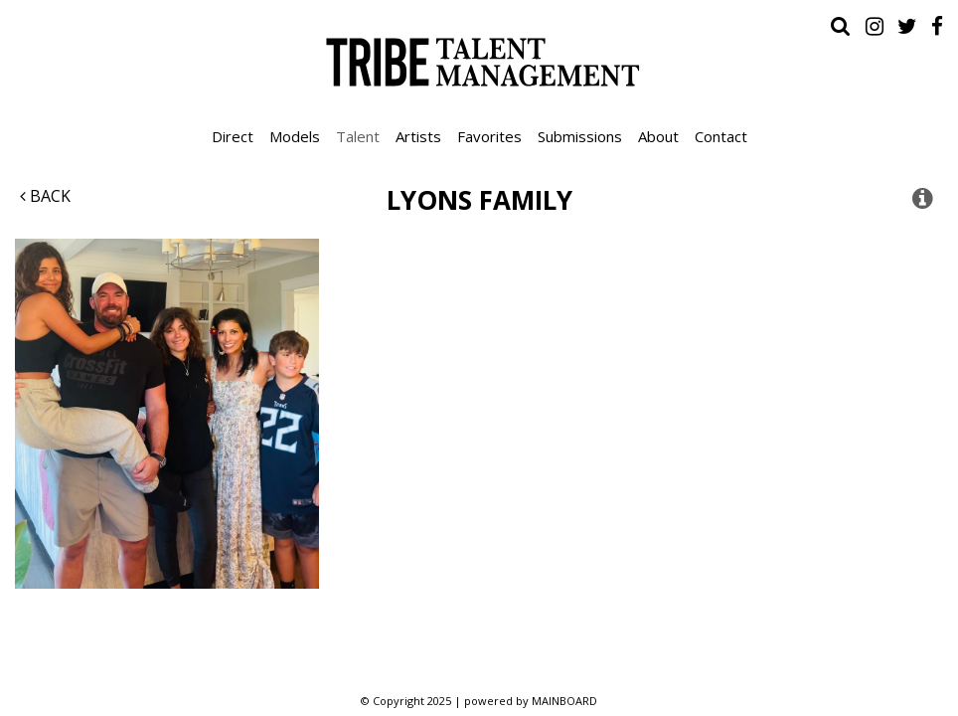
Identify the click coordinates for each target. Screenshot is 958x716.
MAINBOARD (564, 700)
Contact (721, 136)
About (658, 136)
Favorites (489, 136)
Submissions (580, 136)
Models (294, 136)
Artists (418, 136)
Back (45, 196)
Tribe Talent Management (479, 61)
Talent (358, 136)
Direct (232, 136)
